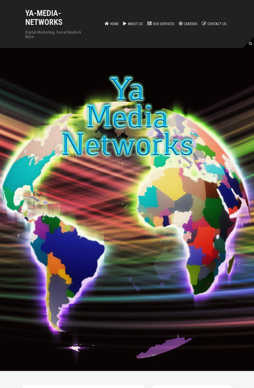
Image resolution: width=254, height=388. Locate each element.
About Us (135, 24)
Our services (163, 24)
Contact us (216, 24)
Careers (190, 24)
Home (114, 24)
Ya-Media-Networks (44, 18)
